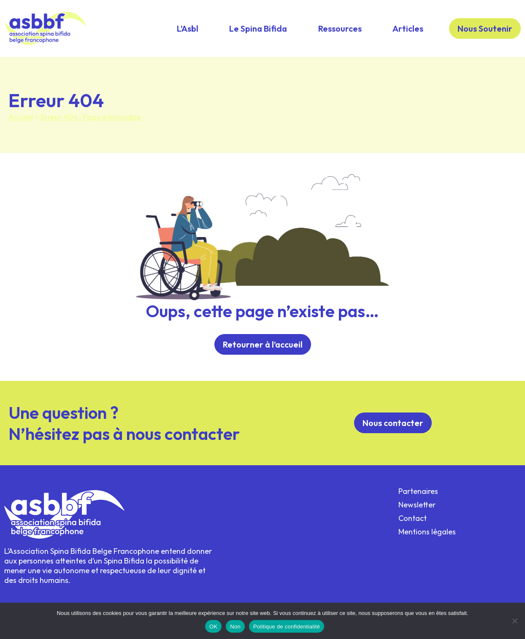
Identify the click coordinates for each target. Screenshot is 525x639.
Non (235, 626)
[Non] (514, 621)
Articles (407, 28)
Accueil (20, 117)
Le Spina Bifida (258, 28)
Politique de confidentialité (286, 626)
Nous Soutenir (484, 28)
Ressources (340, 28)
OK (213, 626)
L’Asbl (187, 28)
